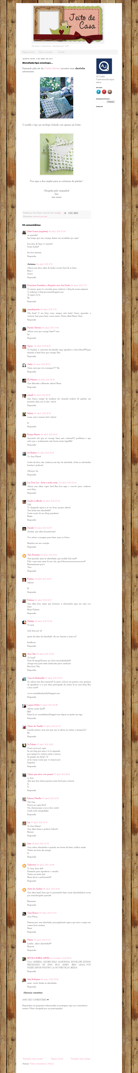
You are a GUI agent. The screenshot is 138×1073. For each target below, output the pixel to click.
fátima (30, 413)
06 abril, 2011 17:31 (79, 285)
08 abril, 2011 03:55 (40, 844)
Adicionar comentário (33, 993)
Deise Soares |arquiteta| (37, 232)
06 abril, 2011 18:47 (42, 395)
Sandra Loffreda (34, 501)
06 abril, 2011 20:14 (67, 483)
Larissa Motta (33, 705)
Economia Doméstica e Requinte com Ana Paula (48, 285)
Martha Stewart (52, 68)
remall (30, 395)
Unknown (31, 865)
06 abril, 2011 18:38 (46, 380)
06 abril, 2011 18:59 (48, 435)
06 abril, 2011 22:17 (43, 600)
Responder (31, 256)
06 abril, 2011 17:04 (56, 232)
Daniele (30, 528)
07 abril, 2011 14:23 (45, 745)
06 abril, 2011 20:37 (43, 528)
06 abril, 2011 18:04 (41, 364)
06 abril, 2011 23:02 (43, 621)
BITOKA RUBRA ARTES (38, 958)
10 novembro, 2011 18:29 (60, 958)
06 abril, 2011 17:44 (50, 328)
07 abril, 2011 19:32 (39, 823)
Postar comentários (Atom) (42, 1064)
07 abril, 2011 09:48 (49, 705)
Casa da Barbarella (35, 678)
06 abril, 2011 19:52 (45, 453)
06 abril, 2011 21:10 (48, 555)
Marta (30, 940)
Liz (28, 823)
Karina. (30, 579)
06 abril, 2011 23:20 (45, 654)
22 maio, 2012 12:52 (49, 979)
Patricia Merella (34, 798)
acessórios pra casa (40, 217)
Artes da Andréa (34, 889)
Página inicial (28, 52)
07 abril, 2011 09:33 (53, 678)
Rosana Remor (33, 435)
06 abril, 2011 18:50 (42, 413)
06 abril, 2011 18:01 (42, 346)
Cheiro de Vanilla (35, 726)
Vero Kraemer (33, 555)
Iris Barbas (31, 453)
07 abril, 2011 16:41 (62, 774)
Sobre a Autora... (46, 52)
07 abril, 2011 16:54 (50, 798)
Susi (29, 844)
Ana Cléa (31, 654)
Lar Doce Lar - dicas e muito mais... (42, 483)
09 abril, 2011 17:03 (42, 940)
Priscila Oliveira (34, 328)
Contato (61, 52)
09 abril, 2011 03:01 (47, 913)
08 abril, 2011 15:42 (51, 889)
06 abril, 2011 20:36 (51, 501)
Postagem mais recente (33, 1059)
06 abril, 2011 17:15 (44, 264)
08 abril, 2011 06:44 (45, 865)
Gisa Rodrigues (33, 979)
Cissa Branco (33, 913)
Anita (29, 364)
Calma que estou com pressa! (40, 774)
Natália (30, 621)
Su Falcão (31, 745)
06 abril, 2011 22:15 (42, 579)
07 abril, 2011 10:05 (52, 726)
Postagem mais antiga (80, 1059)
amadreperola (33, 310)
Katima (30, 600)
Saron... (30, 346)
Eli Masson (32, 380)
